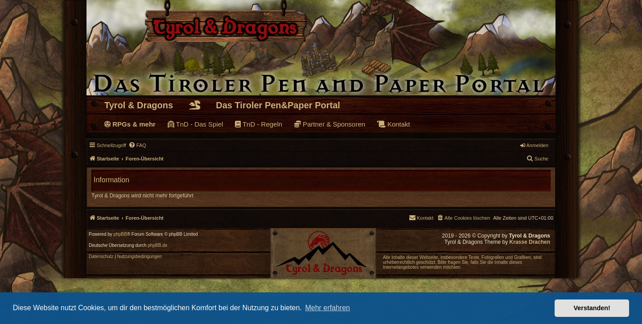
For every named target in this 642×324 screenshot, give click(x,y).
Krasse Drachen (530, 242)
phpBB (120, 234)
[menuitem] (137, 145)
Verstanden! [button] (592, 308)
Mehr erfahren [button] (327, 308)
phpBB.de (157, 245)
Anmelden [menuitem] (534, 145)
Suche (537, 158)
